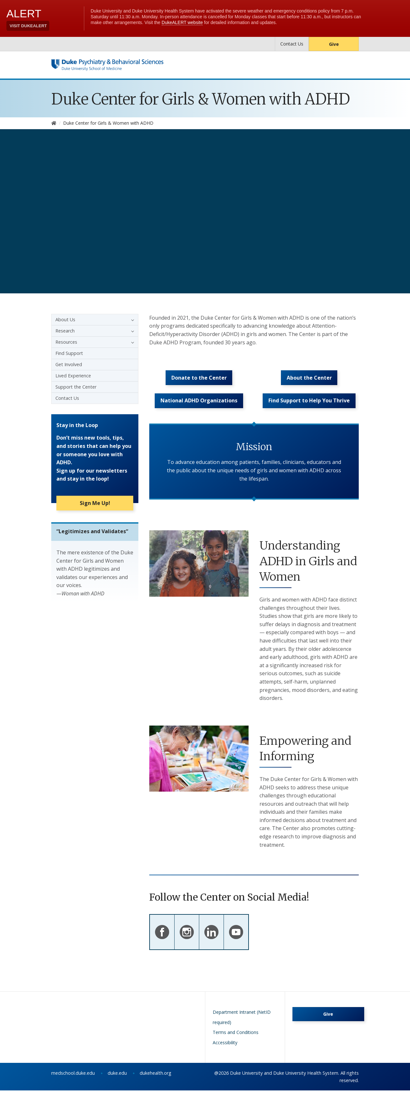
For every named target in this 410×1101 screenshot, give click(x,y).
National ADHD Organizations (198, 409)
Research (65, 331)
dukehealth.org (155, 1083)
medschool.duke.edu (73, 1083)
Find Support (69, 353)
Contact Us (291, 44)
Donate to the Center (199, 381)
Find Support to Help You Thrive (309, 409)
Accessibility (225, 1053)
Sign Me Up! (95, 506)
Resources (66, 342)
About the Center (309, 381)
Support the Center (75, 387)
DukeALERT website (182, 22)
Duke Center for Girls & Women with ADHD (200, 99)
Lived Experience (73, 376)
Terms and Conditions (235, 1043)
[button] (131, 319)
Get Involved (68, 364)
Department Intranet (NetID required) (242, 1028)
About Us (65, 319)
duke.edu (117, 1083)
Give (334, 44)
